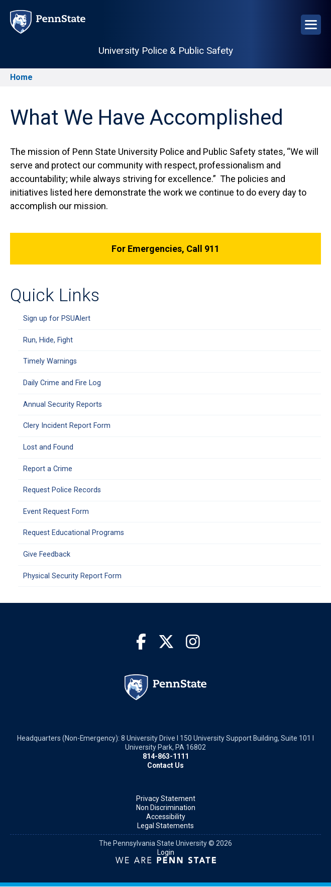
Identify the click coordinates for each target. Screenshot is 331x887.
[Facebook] (141, 642)
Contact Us (165, 765)
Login (165, 852)
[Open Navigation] (311, 25)
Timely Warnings (50, 361)
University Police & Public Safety (165, 50)
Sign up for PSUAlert (56, 318)
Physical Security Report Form (72, 576)
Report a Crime (47, 469)
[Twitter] (166, 642)
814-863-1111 (166, 756)
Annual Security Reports (62, 404)
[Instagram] (193, 642)
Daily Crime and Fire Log (62, 383)
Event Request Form (56, 511)
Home (21, 77)
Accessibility (165, 817)
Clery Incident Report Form (67, 425)
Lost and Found (48, 447)
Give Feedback (46, 554)
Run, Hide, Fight (48, 340)
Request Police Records (62, 490)
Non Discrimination (165, 808)
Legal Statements (165, 826)
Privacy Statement (165, 798)
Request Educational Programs (73, 532)
